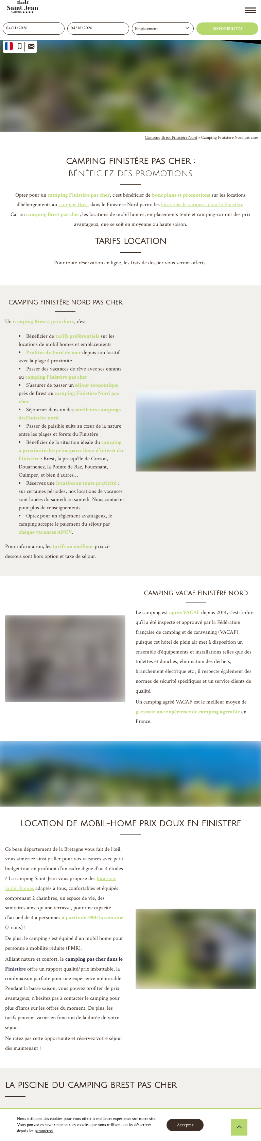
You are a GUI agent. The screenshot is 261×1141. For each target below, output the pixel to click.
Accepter (185, 1125)
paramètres (44, 1131)
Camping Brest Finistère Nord (171, 137)
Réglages (224, 1125)
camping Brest (73, 204)
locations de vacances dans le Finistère (202, 204)
